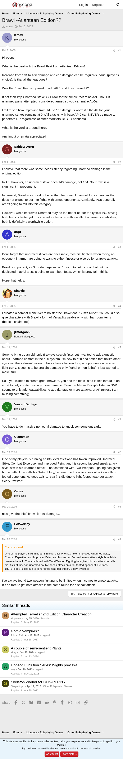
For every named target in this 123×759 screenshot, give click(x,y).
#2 (119, 161)
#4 (119, 306)
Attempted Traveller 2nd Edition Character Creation (51, 614)
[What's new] (110, 5)
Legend (45, 635)
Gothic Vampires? (25, 631)
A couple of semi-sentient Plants (36, 648)
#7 (119, 452)
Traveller (45, 618)
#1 (119, 50)
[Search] (118, 5)
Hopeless (16, 618)
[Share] (114, 50)
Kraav (9, 26)
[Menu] (6, 5)
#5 (119, 347)
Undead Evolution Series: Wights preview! (44, 665)
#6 (119, 419)
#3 (119, 247)
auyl (13, 669)
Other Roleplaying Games (57, 686)
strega (14, 652)
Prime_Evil (17, 635)
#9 (119, 539)
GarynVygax (18, 686)
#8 (119, 506)
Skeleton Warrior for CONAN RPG (38, 682)
